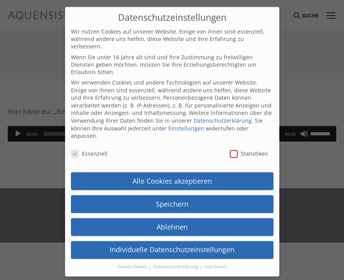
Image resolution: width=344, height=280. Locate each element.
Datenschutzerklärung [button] (176, 245)
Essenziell (89, 132)
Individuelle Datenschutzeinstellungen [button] (172, 228)
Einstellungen (186, 106)
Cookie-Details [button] (133, 245)
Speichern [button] (172, 182)
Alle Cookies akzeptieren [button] (172, 159)
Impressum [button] (215, 245)
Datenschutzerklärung (223, 99)
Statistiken (249, 132)
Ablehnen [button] (172, 205)
